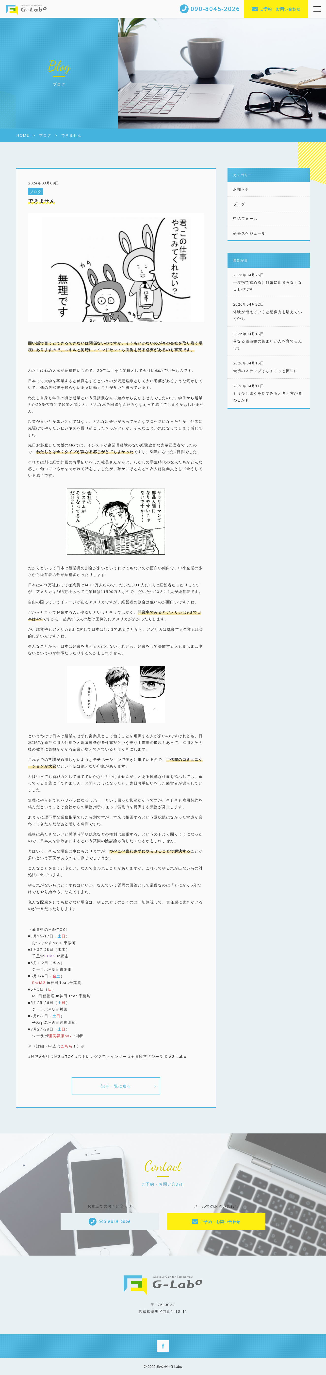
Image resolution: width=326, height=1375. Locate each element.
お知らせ (241, 189)
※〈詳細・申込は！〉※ (56, 1046)
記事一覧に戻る (116, 1086)
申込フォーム (245, 218)
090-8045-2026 (114, 1221)
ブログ (36, 191)
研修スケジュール (249, 233)
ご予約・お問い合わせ (280, 8)
